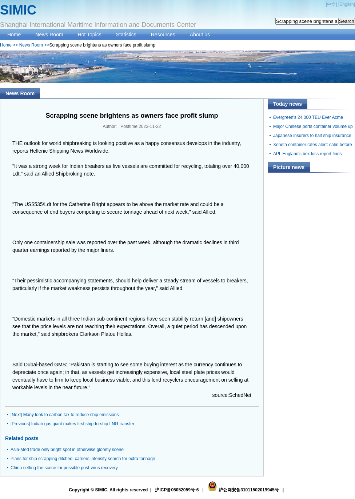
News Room (49, 34)
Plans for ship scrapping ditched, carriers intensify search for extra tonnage (83, 458)
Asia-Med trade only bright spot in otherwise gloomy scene (67, 449)
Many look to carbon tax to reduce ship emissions (71, 414)
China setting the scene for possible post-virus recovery (64, 467)
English (346, 4)
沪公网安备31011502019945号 (249, 489)
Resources (163, 34)
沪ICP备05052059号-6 (177, 489)
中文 (331, 4)
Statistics (126, 34)
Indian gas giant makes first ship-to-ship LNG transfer (82, 423)
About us (200, 34)
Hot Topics (89, 34)
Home (14, 34)
